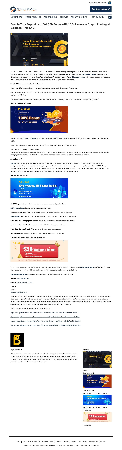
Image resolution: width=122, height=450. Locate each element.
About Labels (50, 17)
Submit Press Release (46, 441)
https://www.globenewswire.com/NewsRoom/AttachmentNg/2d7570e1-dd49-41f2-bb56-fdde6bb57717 (45, 313)
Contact (64, 17)
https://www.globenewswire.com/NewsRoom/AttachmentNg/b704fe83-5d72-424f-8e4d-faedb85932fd (44, 317)
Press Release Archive (29, 441)
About (18, 441)
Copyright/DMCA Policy (79, 441)
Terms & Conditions (62, 441)
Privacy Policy (93, 441)
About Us (75, 17)
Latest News (16, 17)
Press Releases (33, 17)
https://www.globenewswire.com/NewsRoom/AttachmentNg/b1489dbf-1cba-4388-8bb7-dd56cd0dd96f (45, 321)
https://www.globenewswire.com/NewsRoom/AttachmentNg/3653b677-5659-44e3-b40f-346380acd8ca (45, 325)
